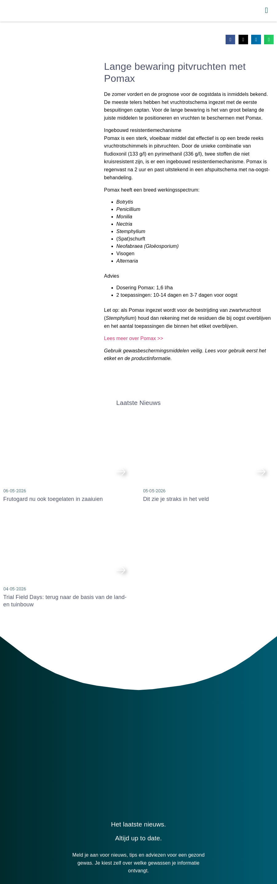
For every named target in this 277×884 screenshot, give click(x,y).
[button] (230, 42)
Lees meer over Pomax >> (133, 341)
